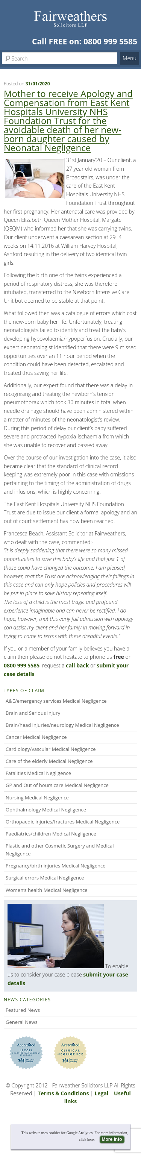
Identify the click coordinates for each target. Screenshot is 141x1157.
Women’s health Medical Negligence (47, 890)
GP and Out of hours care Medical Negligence (57, 785)
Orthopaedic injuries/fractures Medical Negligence (63, 821)
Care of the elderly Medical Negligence (49, 761)
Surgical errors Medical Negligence (45, 877)
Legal (101, 1093)
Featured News (23, 1010)
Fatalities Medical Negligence (38, 773)
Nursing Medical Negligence (37, 797)
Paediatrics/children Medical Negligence (51, 833)
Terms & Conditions (63, 1093)
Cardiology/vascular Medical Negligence (51, 749)
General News (22, 1022)
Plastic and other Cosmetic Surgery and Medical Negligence (60, 849)
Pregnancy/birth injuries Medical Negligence (56, 865)
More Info (112, 1139)
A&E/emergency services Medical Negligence (56, 701)
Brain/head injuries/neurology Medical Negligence (62, 725)
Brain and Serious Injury (33, 713)
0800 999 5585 (110, 41)
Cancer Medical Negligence (36, 737)
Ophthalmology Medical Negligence (46, 809)
